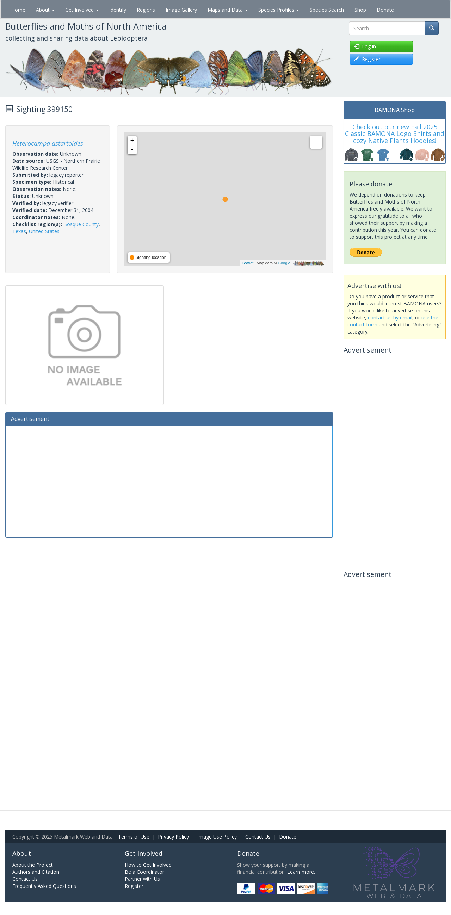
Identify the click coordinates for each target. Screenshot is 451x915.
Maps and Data (228, 9)
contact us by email (390, 317)
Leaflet (247, 263)
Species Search (327, 9)
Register (134, 886)
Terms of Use (133, 836)
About (45, 9)
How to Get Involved (148, 864)
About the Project (32, 864)
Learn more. (301, 872)
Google (284, 263)
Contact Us (258, 836)
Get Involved (82, 9)
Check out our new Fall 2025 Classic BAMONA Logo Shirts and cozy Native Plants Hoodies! (394, 134)
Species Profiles (278, 9)
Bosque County (81, 224)
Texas (19, 231)
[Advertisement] (169, 480)
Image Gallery (181, 9)
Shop (360, 9)
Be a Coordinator (144, 872)
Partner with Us (142, 879)
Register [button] (367, 59)
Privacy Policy (173, 836)
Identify (117, 9)
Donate (385, 9)
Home (18, 9)
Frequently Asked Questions (44, 886)
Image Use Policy (217, 836)
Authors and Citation (35, 872)
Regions (146, 9)
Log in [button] (365, 46)
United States (44, 231)
